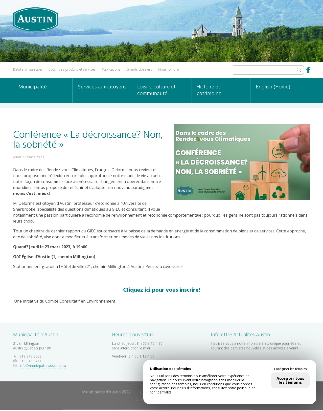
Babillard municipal (28, 69)
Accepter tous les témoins (290, 380)
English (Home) (273, 87)
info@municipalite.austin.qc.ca (43, 364)
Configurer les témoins (290, 369)
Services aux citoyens (102, 87)
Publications (111, 69)
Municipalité (33, 87)
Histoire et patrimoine (209, 90)
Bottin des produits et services (72, 69)
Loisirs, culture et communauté (156, 90)
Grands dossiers (139, 69)
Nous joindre (168, 69)
